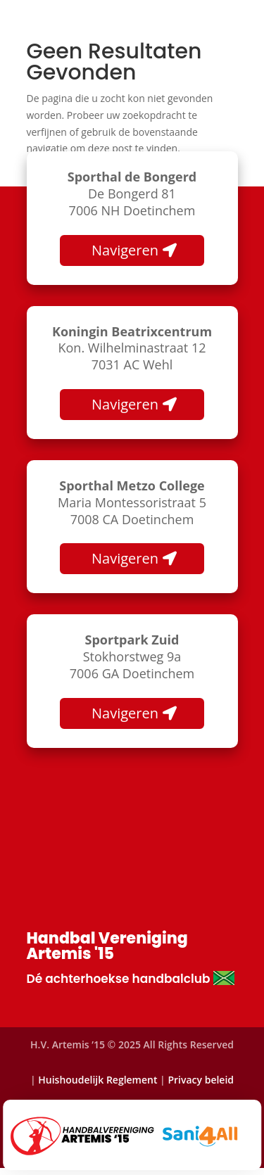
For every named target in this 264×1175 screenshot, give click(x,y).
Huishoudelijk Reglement (97, 1079)
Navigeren (125, 250)
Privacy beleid (201, 1079)
